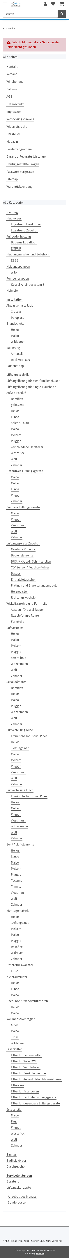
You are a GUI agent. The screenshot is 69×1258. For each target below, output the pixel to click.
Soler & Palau (20, 423)
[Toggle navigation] (5, 2)
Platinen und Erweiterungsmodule (34, 585)
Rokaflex (17, 947)
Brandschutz (15, 324)
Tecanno (16, 881)
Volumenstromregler (20, 1019)
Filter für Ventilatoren (25, 1067)
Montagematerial (18, 911)
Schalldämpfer (16, 682)
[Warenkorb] (61, 4)
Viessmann (18, 525)
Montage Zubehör (23, 549)
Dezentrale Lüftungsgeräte (24, 471)
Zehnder (16, 465)
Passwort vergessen (20, 172)
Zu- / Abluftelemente (20, 844)
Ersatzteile (13, 1109)
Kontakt (12, 67)
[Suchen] (30, 14)
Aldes (14, 1025)
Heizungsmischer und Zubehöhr (27, 254)
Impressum (14, 112)
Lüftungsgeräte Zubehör (23, 543)
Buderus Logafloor (24, 242)
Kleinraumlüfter (16, 977)
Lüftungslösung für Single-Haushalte (31, 387)
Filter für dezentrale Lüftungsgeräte (35, 1103)
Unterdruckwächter (19, 965)
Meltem (16, 435)
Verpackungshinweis (20, 119)
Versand (11, 74)
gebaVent (17, 405)
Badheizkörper (16, 1161)
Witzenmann (19, 664)
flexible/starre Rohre (25, 615)
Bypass (16, 573)
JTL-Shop (40, 1253)
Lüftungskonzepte (18, 1187)
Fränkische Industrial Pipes (29, 736)
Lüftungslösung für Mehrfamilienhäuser (33, 381)
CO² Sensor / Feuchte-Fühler (30, 567)
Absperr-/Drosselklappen (27, 610)
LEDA (14, 971)
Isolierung (13, 348)
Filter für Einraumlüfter (26, 1055)
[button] (45, 4)
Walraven (17, 953)
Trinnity (16, 886)
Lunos (15, 417)
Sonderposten (17, 1202)
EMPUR (16, 248)
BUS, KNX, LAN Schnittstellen (31, 561)
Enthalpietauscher (23, 580)
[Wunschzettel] (53, 4)
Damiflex (17, 399)
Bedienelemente (22, 555)
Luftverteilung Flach (19, 790)
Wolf (14, 459)
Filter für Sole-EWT (24, 1061)
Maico (15, 336)
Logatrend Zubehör (24, 230)
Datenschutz (15, 104)
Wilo (14, 272)
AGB (9, 96)
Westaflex (17, 453)
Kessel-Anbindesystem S (27, 285)
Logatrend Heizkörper (26, 224)
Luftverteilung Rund (19, 730)
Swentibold (18, 658)
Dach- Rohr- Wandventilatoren (27, 1001)
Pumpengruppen (17, 278)
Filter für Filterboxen (25, 1091)
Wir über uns (14, 82)
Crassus (16, 312)
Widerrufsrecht (16, 127)
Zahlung (11, 89)
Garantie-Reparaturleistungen (26, 156)
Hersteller (13, 134)
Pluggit (16, 441)
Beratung (12, 1181)
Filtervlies (17, 1085)
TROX (14, 1037)
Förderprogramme (19, 149)
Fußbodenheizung (18, 236)
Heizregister (19, 592)
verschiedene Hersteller (27, 447)
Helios (15, 330)
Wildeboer (18, 342)
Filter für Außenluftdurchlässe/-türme (36, 1079)
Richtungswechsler (24, 597)
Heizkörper (13, 218)
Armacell (17, 354)
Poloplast (17, 318)
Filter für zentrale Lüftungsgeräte (33, 1097)
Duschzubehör (16, 1166)
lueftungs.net (20, 748)
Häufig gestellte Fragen (22, 164)
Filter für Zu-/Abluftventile (28, 1073)
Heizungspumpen (18, 266)
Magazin (12, 142)
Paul (14, 1121)
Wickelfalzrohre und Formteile (26, 603)
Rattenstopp (15, 366)
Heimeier (12, 290)
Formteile (17, 622)
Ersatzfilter (14, 1049)
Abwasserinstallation (20, 305)
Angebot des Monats (22, 1197)
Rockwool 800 (20, 360)
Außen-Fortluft (16, 393)
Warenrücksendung (19, 187)
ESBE (14, 260)
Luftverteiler (14, 628)
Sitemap (12, 179)
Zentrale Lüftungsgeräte (23, 507)
